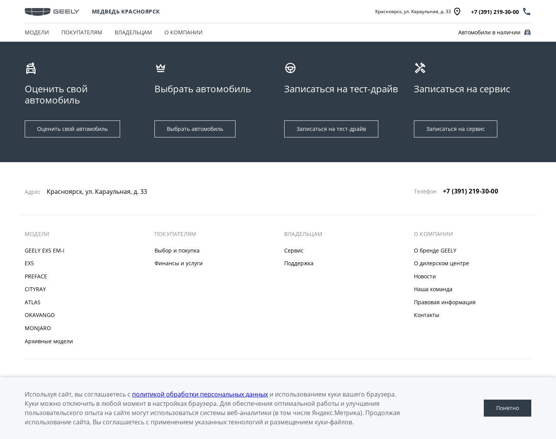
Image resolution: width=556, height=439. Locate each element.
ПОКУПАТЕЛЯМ (81, 32)
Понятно (507, 408)
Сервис (293, 250)
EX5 (29, 263)
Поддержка (299, 263)
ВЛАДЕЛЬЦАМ (133, 32)
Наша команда (433, 289)
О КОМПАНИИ (183, 32)
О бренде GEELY (435, 250)
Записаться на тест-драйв (331, 128)
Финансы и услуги (178, 263)
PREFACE (36, 276)
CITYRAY (35, 289)
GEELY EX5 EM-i (44, 250)
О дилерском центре (441, 263)
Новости (425, 276)
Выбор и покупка (177, 250)
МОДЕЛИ (37, 32)
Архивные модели (49, 341)
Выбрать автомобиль (195, 128)
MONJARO (38, 328)
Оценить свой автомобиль (72, 128)
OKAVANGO (40, 315)
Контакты (426, 315)
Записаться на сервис (455, 128)
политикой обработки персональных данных (200, 394)
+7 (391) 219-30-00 (470, 191)
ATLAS (33, 302)
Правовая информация (445, 302)
